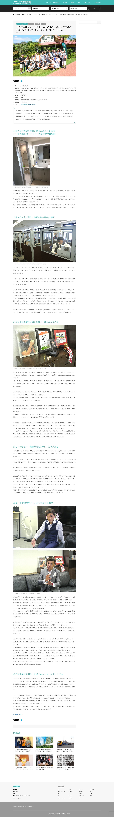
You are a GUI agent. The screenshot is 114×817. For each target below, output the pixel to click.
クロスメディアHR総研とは (52, 2)
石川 (17, 791)
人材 (91, 793)
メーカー (59, 793)
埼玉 (20, 795)
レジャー (70, 793)
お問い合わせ (98, 2)
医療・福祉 (71, 795)
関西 (14, 798)
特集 (79, 2)
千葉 (17, 795)
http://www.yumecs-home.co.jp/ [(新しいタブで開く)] (28, 104)
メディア (91, 791)
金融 (80, 798)
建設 (43, 23)
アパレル (81, 789)
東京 (23, 795)
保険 (59, 795)
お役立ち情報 (87, 2)
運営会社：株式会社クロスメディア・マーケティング (23, 806)
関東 (25, 23)
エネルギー (92, 789)
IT (58, 789)
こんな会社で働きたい (57, 813)
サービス (70, 791)
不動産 (37, 23)
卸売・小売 (81, 795)
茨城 (29, 795)
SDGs (70, 789)
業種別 (72, 2)
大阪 (20, 798)
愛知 (19, 789)
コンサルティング (61, 791)
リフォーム (31, 23)
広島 (14, 793)
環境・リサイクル (61, 798)
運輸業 (70, 798)
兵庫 (17, 798)
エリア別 (65, 2)
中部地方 (15, 789)
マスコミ (81, 791)
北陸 (14, 791)
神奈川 (19, 23)
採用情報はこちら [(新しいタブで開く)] (18, 714)
